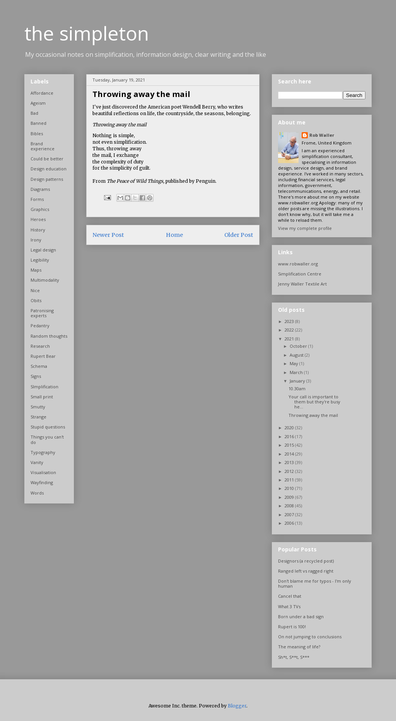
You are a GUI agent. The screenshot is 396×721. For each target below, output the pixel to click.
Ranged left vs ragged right (305, 571)
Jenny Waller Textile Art (302, 284)
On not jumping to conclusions (309, 636)
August (297, 355)
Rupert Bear (43, 356)
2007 (290, 514)
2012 (290, 471)
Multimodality (45, 280)
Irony (36, 240)
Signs (36, 376)
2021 (290, 339)
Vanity (37, 462)
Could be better (47, 159)
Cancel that (289, 596)
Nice (35, 290)
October (299, 346)
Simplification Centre (299, 274)
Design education (49, 169)
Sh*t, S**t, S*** (293, 657)
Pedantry (40, 325)
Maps (36, 270)
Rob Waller (321, 135)
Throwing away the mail (313, 415)
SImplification (44, 386)
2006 (290, 523)
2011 (290, 480)
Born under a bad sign (301, 616)
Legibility (40, 260)
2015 (290, 445)
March (297, 372)
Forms (37, 199)
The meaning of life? (299, 647)
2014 (290, 454)
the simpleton (86, 33)
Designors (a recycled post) (306, 561)
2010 (290, 488)
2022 (290, 330)
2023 (290, 321)
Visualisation (43, 472)
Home (174, 234)
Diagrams (40, 189)
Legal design (43, 250)
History (38, 230)
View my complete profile (305, 228)
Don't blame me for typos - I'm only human (314, 583)
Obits (36, 300)
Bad (34, 113)
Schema (39, 366)
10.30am (297, 388)
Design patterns (47, 179)
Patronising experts (42, 313)
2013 (290, 462)
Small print (42, 397)
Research (40, 346)
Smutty (38, 407)
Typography (43, 452)
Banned (38, 123)
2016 (290, 436)
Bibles (37, 133)
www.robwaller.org (298, 264)
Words (37, 493)
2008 (290, 505)
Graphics (40, 209)
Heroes (38, 219)
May (294, 363)
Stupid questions (48, 427)
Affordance (42, 93)
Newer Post (108, 234)
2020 (290, 427)
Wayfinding (42, 482)
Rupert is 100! (292, 626)
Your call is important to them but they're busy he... (314, 402)
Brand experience (43, 146)
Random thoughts (49, 336)
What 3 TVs (289, 606)
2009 (290, 497)
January (298, 381)
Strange (38, 417)
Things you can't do (47, 439)
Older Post (238, 234)
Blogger (237, 706)
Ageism (38, 103)
